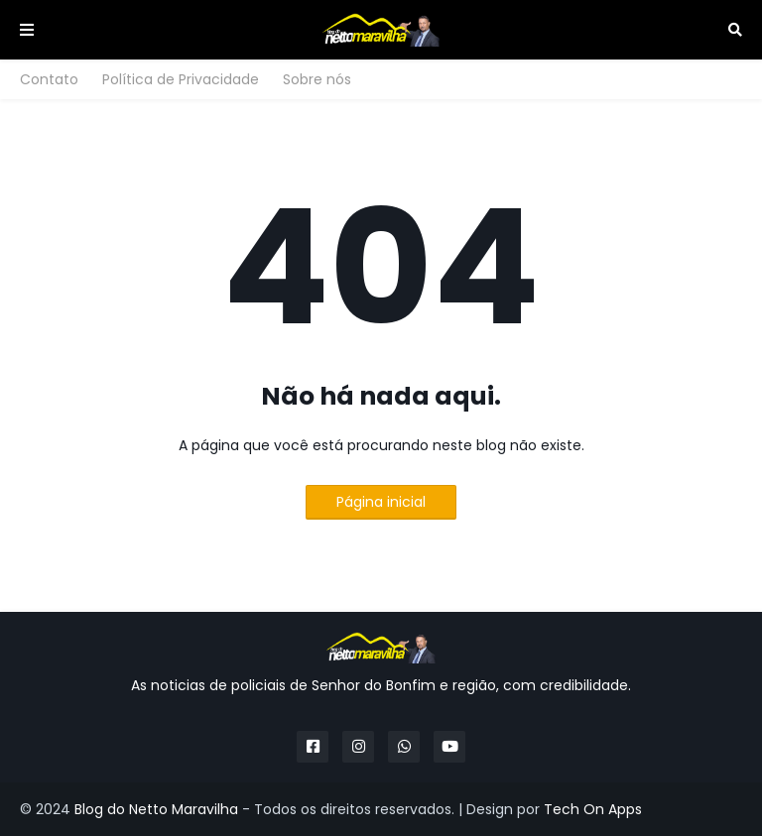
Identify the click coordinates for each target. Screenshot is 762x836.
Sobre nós (317, 79)
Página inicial (381, 502)
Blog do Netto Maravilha (156, 809)
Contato (49, 79)
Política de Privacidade (180, 79)
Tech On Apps (593, 809)
